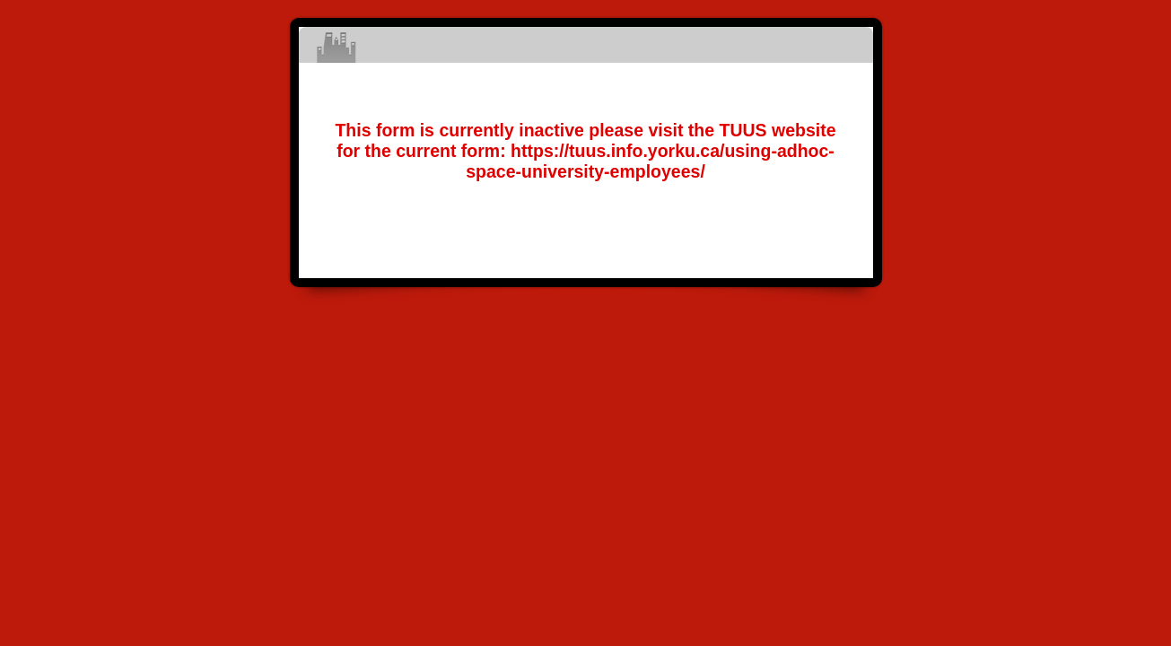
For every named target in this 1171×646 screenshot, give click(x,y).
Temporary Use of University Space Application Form (586, 45)
